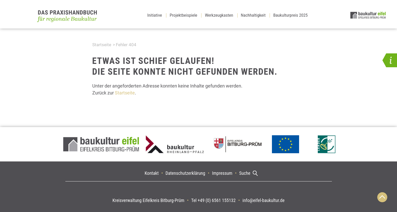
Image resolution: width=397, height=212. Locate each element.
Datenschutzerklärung (185, 173)
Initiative (154, 15)
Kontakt (152, 173)
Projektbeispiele (183, 15)
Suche (244, 173)
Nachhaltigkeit (253, 15)
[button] (389, 60)
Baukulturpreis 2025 (290, 15)
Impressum (222, 173)
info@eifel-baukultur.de (263, 200)
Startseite (101, 44)
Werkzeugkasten (219, 15)
